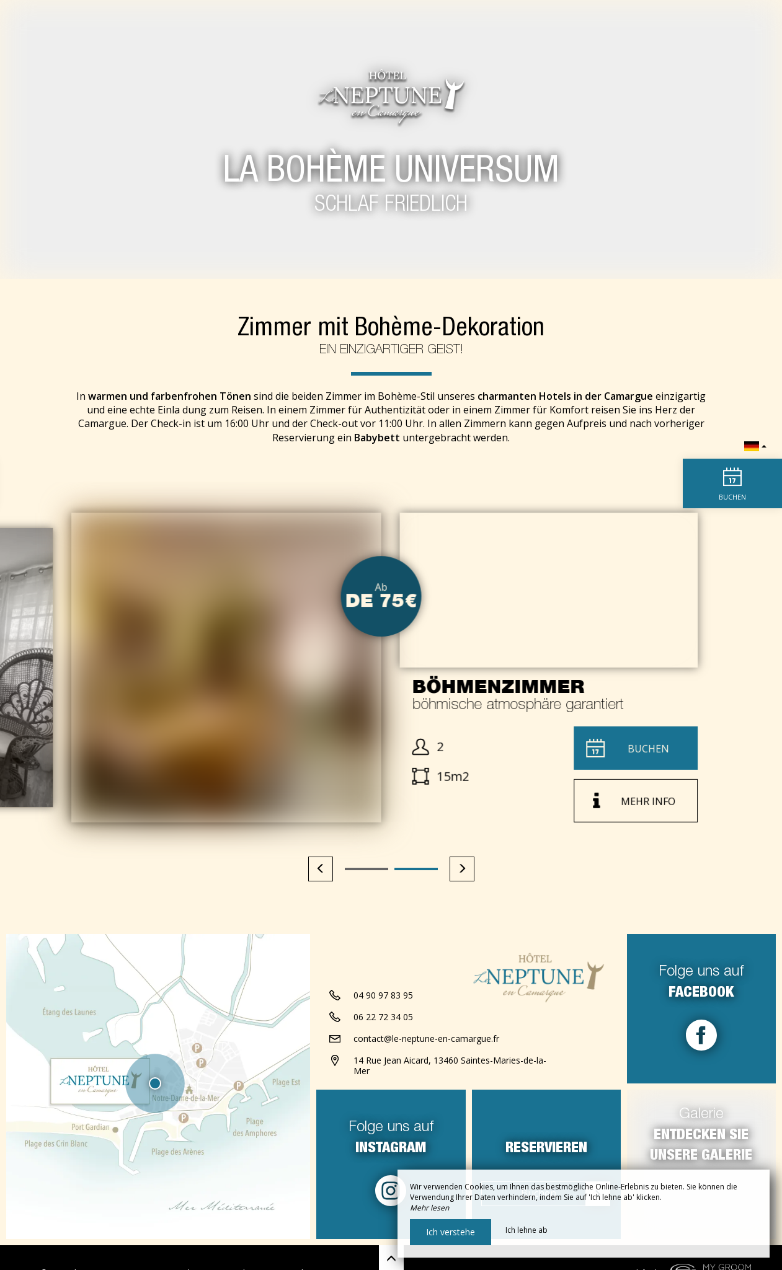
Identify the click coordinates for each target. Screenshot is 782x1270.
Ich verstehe (450, 1232)
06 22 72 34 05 (383, 1017)
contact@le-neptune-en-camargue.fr (426, 1038)
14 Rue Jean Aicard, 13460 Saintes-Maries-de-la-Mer (449, 1065)
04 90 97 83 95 (383, 995)
